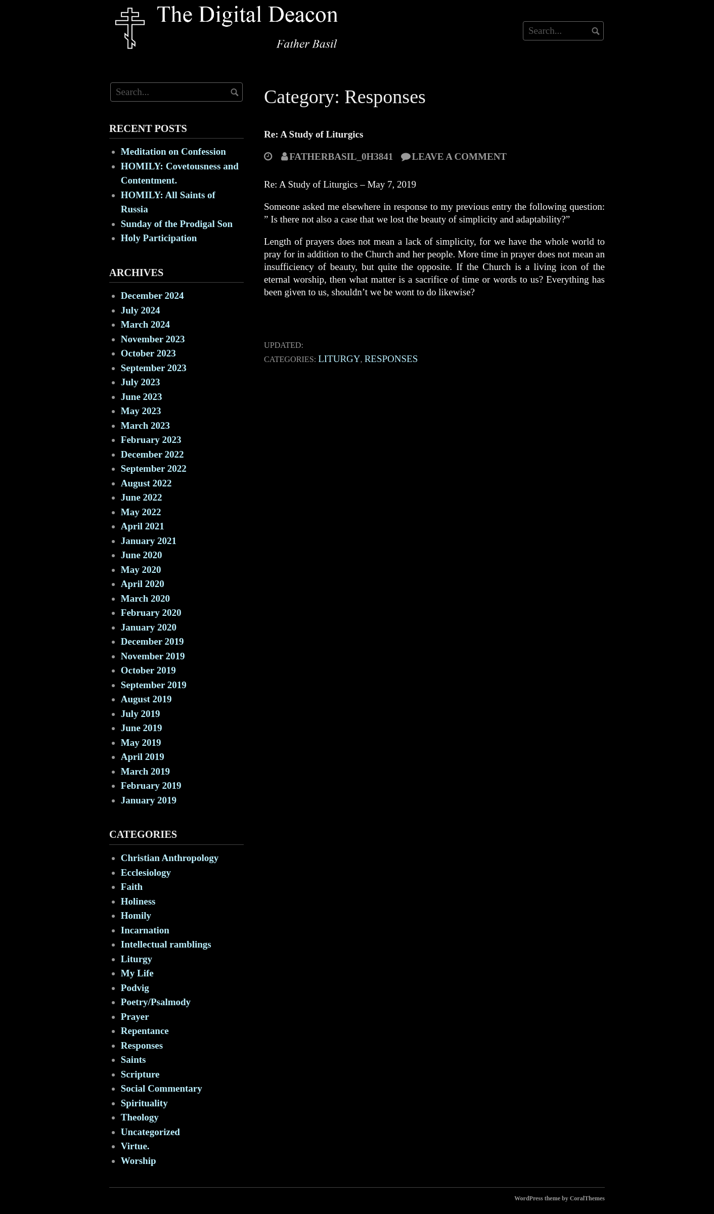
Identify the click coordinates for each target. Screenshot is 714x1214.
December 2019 (152, 641)
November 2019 (153, 656)
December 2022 (152, 454)
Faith (132, 886)
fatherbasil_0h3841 (341, 156)
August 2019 (146, 699)
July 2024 (140, 310)
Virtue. (135, 1146)
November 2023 (153, 339)
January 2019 (148, 800)
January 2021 (148, 540)
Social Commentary (161, 1088)
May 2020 (141, 569)
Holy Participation (159, 238)
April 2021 (142, 526)
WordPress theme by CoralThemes (559, 1198)
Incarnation (145, 930)
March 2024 (145, 324)
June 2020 (141, 555)
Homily (136, 915)
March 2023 (145, 425)
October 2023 (148, 353)
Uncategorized (150, 1132)
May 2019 (141, 742)
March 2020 (145, 598)
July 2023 (140, 382)
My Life (137, 973)
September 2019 (154, 685)
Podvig (135, 987)
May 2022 (141, 512)
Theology (140, 1117)
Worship (138, 1160)
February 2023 (151, 439)
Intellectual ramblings (166, 944)
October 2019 (148, 670)
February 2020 (151, 612)
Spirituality (144, 1103)
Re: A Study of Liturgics (313, 134)
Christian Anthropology (169, 857)
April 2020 (142, 583)
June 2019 (141, 728)
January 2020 (148, 627)
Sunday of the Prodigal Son (177, 223)
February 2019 (151, 785)
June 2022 (141, 497)
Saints (133, 1059)
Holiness (138, 901)
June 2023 (141, 396)
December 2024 (152, 295)
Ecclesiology (146, 872)
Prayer (135, 1016)
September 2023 (154, 368)
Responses (391, 358)
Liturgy (339, 358)
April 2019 (142, 756)
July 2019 (140, 713)
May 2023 (141, 411)
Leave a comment (459, 156)
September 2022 (154, 468)
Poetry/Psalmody (156, 1002)
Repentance (145, 1030)
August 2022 (146, 483)
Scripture (140, 1074)
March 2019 (145, 771)
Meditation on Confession (173, 151)
